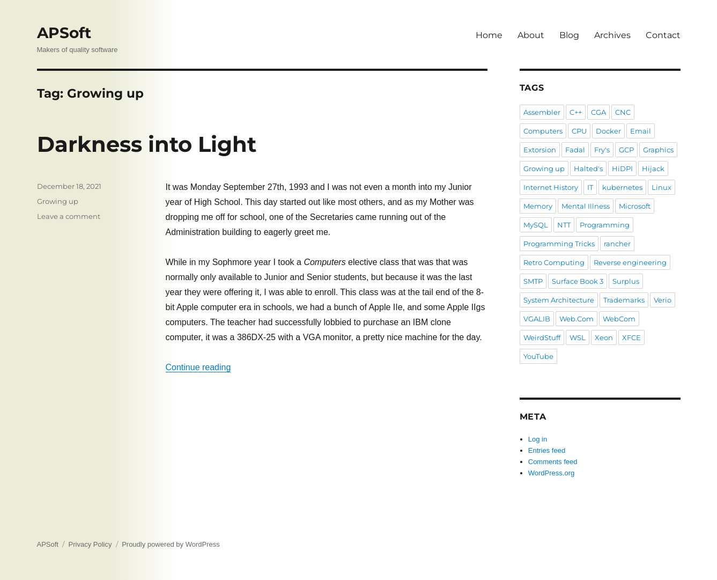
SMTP (533, 281)
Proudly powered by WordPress (171, 544)
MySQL (535, 225)
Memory (537, 206)
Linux (661, 187)
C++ (576, 112)
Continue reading (198, 367)
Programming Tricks (559, 243)
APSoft (64, 33)
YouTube (538, 356)
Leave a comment (68, 216)
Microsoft (635, 206)
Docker (608, 131)
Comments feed (553, 462)
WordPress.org (551, 473)
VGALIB (536, 318)
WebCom (619, 318)
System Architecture (558, 300)
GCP (626, 149)
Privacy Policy (90, 544)
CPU (579, 131)
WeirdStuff (541, 337)
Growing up (57, 201)
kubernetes (622, 187)
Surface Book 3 (577, 281)
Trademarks (624, 300)
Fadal (575, 149)
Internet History (550, 187)
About (531, 35)
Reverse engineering (630, 262)
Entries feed (546, 450)
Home (489, 35)
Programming (605, 225)
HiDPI (622, 168)
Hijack (653, 168)
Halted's (588, 168)
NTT (564, 225)
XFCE (631, 337)
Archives (612, 35)
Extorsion (539, 149)
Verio (662, 300)
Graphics (658, 149)
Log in (537, 439)
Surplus (625, 281)
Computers (543, 131)
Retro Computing (554, 262)
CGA (598, 112)
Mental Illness (585, 206)
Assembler (541, 112)
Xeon (604, 337)
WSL (578, 337)
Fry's (602, 149)
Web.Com (576, 318)
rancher (617, 243)
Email (640, 131)
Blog (569, 35)
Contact (663, 35)
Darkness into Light (146, 144)
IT (590, 187)
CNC (623, 112)
